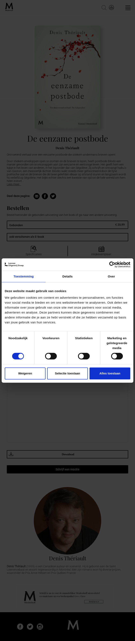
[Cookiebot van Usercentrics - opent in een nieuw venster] (112, 264)
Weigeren (25, 373)
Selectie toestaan (67, 373)
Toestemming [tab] (24, 276)
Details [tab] (67, 276)
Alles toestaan (109, 373)
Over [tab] (111, 276)
